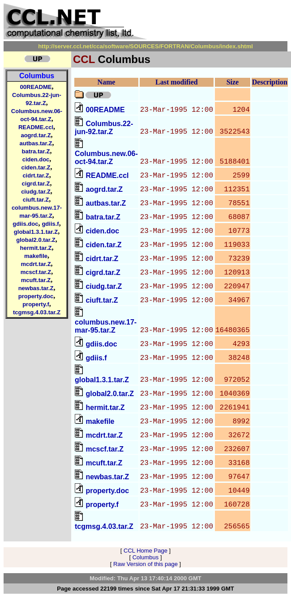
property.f (35, 304)
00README (36, 87)
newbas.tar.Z (36, 288)
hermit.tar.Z (36, 248)
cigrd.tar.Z (36, 183)
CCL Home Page (145, 550)
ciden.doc (36, 159)
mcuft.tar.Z (36, 280)
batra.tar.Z (36, 151)
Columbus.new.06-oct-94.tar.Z (106, 157)
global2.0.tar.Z (35, 240)
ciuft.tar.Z (36, 199)
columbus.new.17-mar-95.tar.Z (106, 326)
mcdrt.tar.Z (36, 264)
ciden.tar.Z (35, 167)
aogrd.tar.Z (36, 135)
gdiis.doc (25, 223)
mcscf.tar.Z (36, 272)
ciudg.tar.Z (36, 191)
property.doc (36, 296)
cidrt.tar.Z (35, 175)
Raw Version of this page (145, 564)
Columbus (36, 76)
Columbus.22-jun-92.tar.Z (104, 127)
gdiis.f (50, 223)
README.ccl (35, 127)
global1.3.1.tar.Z (36, 231)
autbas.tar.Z (36, 143)
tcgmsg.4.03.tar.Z (36, 312)
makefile (35, 256)
